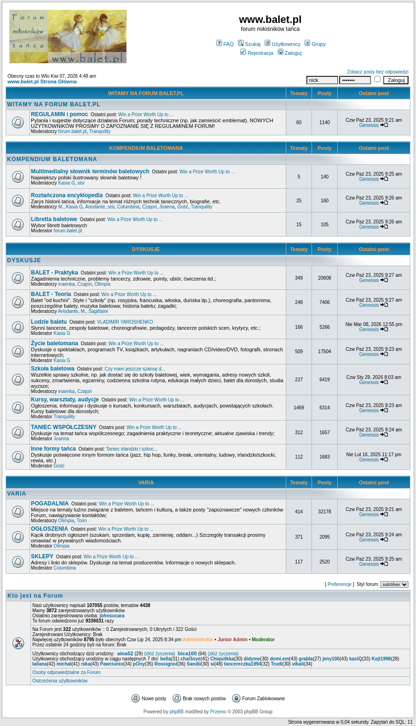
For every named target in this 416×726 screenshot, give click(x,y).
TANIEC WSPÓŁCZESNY (64, 427)
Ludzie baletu (49, 322)
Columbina (128, 206)
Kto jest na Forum (35, 596)
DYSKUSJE (146, 249)
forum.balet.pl (72, 131)
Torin (82, 520)
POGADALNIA (50, 503)
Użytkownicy (282, 44)
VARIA (146, 482)
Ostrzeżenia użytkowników (60, 680)
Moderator (263, 639)
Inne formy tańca (53, 448)
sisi (81, 182)
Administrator (198, 639)
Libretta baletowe (54, 219)
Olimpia (103, 284)
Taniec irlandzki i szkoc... (131, 449)
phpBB (177, 711)
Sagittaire (98, 311)
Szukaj (249, 44)
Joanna (167, 206)
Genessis (369, 125)
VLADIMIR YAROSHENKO (125, 322)
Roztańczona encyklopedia (67, 195)
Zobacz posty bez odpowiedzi (378, 71)
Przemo (218, 711)
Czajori (149, 206)
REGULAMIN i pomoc (59, 114)
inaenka (66, 284)
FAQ (225, 44)
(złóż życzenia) (159, 653)
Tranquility (100, 131)
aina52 (125, 653)
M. (60, 206)
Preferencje (339, 584)
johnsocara (111, 615)
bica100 (187, 653)
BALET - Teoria (51, 294)
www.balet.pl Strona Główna (42, 81)
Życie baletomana (54, 343)
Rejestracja (256, 53)
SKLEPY (42, 556)
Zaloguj (290, 53)
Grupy (315, 44)
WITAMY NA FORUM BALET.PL (146, 93)
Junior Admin (232, 639)
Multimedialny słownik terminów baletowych (90, 171)
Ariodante (95, 206)
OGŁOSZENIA (49, 529)
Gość (182, 206)
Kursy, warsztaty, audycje (65, 399)
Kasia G (66, 182)
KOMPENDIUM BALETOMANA (146, 148)
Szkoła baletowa (52, 368)
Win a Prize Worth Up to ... (145, 114)
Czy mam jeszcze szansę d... (134, 368)
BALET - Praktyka (54, 272)
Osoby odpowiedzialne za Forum (66, 672)
